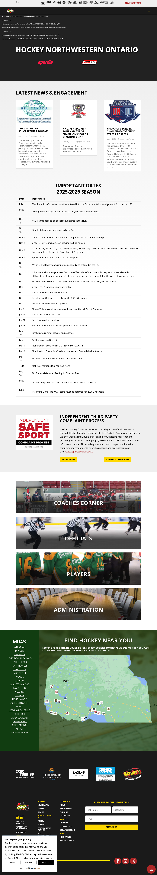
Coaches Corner (20, 817)
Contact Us (66, 826)
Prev (40, 3)
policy (41, 821)
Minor (41, 808)
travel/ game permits (44, 829)
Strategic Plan (67, 830)
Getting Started (20, 822)
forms (41, 824)
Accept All (46, 862)
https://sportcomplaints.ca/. (79, 451)
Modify (12, 862)
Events (63, 833)
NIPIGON (19, 695)
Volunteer (65, 815)
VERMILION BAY (19, 732)
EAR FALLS (19, 654)
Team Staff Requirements (23, 828)
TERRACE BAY (20, 721)
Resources (21, 832)
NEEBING (19, 691)
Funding (64, 812)
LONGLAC (20, 680)
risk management (44, 834)
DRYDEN (19, 650)
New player (43, 805)
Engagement (34, 136)
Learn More (68, 459)
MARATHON (19, 688)
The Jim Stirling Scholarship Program (33, 130)
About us (64, 819)
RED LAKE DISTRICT (19, 710)
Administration (45, 816)
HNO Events (65, 837)
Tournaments (67, 840)
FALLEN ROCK (20, 662)
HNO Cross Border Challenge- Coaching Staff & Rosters (121, 131)
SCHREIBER (19, 714)
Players (41, 801)
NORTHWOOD (19, 699)
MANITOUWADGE (19, 684)
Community (65, 801)
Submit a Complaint (117, 459)
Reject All (28, 862)
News (42, 136)
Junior (41, 812)
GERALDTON (19, 669)
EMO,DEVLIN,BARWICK (20, 658)
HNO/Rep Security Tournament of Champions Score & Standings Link (75, 133)
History (64, 823)
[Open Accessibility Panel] (151, 869)
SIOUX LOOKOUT (19, 717)
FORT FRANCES (19, 665)
